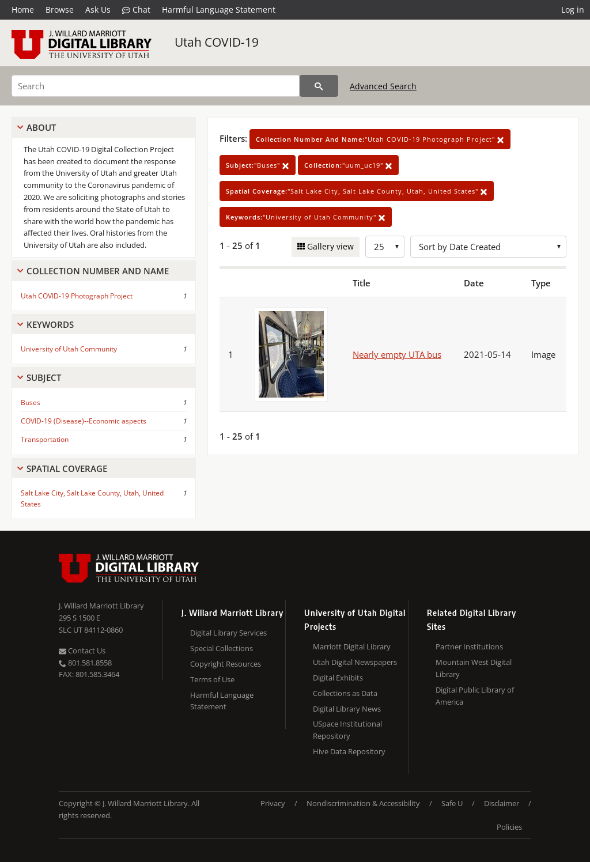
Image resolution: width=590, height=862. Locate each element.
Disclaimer (501, 803)
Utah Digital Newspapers (355, 662)
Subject (44, 377)
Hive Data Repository (349, 751)
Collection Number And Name (98, 271)
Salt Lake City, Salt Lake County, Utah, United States (92, 498)
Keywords (50, 324)
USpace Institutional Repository (347, 730)
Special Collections (221, 648)
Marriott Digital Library (352, 646)
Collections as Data (345, 693)
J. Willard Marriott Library (101, 605)
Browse (60, 9)
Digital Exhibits (338, 677)
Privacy (272, 803)
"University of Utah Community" (305, 217)
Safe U (452, 803)
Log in (572, 9)
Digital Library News (347, 709)
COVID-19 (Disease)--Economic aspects (83, 421)
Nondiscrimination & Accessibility (363, 803)
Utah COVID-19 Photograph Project (77, 296)
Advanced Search (383, 86)
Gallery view (329, 246)
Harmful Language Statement (218, 9)
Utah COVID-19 (217, 42)
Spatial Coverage (67, 468)
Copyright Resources (225, 664)
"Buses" (257, 165)
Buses (30, 402)
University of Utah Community (69, 349)
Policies (509, 827)
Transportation (45, 439)
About (41, 127)
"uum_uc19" (348, 165)
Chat (136, 10)
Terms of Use (212, 679)
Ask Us (98, 9)
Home (23, 9)
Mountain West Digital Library (474, 668)
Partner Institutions (469, 646)
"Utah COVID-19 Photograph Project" (380, 139)
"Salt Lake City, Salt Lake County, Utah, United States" (356, 191)
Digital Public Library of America (475, 696)
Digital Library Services (228, 632)
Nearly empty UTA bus (397, 354)
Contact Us (82, 650)
